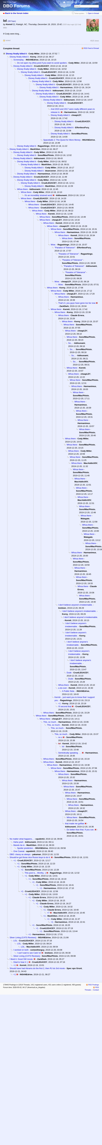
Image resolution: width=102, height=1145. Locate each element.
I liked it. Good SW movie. (21, 959)
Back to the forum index (16, 13)
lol (63, 746)
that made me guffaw (74, 823)
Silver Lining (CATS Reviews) (23, 937)
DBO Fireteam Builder (74, 2)
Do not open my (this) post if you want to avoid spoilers (42, 63)
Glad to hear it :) (20, 962)
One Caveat (18, 851)
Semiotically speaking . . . (69, 753)
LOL (15, 940)
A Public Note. (68, 691)
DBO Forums (16, 5)
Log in (88, 2)
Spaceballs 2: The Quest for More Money (62, 140)
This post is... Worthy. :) (35, 873)
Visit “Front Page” (10, 2)
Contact (96, 990)
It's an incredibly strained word (38, 195)
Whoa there (22, 189)
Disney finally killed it (16, 53)
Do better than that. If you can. (80, 829)
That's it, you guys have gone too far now (76, 303)
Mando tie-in (19, 845)
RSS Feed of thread (91, 48)
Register (96, 2)
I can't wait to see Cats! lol (29, 953)
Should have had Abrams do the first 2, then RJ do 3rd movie (37, 968)
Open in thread (93, 13)
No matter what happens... (22, 839)
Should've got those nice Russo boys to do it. (30, 857)
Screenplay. (18, 60)
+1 (59, 703)
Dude (69, 672)
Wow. (53, 244)
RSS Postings (93, 985)
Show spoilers (79, 13)
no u (60, 737)
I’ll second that (64, 706)
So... (70, 343)
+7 (48, 913)
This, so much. (50, 722)
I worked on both (20, 950)
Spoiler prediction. (25, 848)
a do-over (62, 688)
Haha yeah (18, 842)
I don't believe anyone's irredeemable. (75, 605)
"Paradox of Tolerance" (65, 247)
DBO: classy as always (20, 854)
